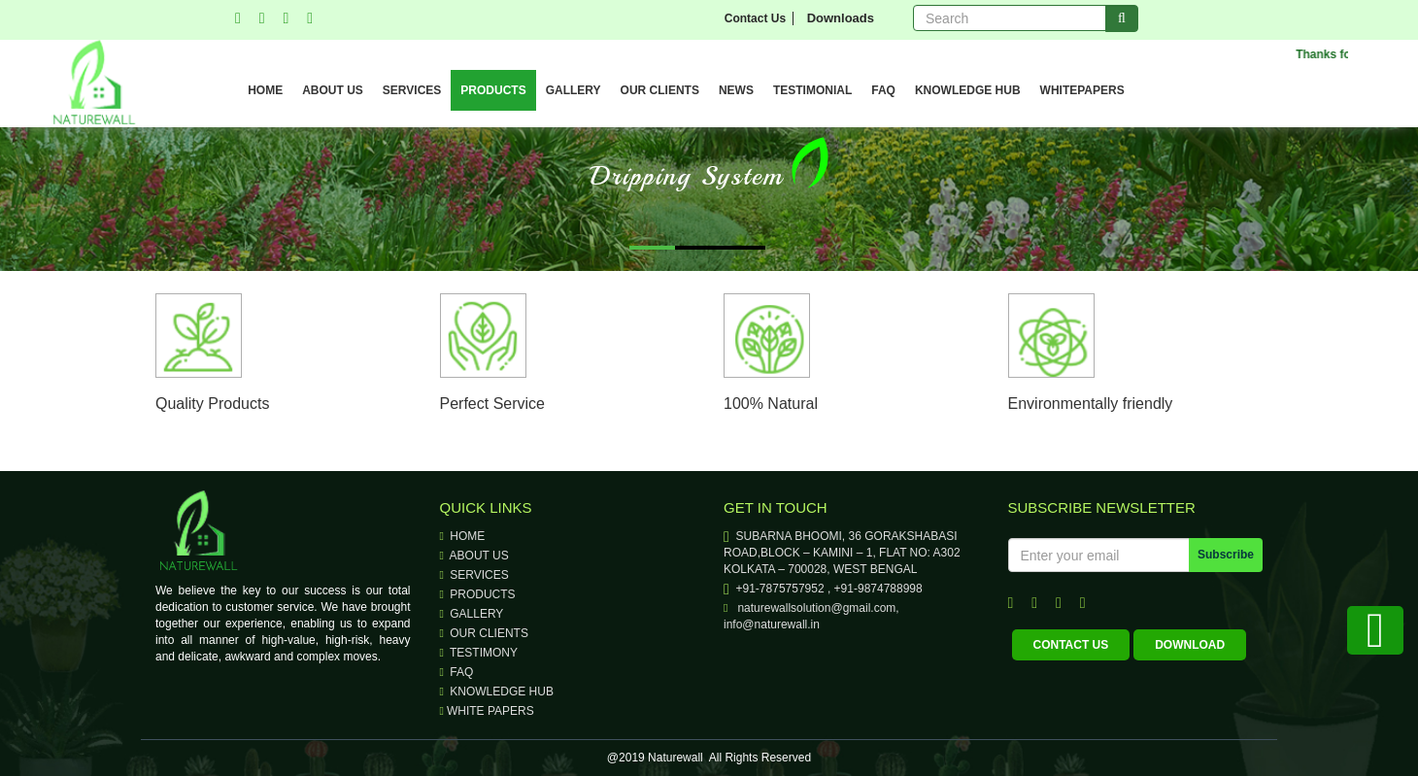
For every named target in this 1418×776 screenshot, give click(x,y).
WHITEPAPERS (1082, 90)
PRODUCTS (492, 90)
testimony (479, 652)
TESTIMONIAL (812, 90)
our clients (484, 633)
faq (457, 672)
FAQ (883, 90)
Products (478, 594)
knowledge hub (497, 691)
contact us (1071, 645)
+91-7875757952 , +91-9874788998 (823, 588)
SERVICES (412, 90)
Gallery (472, 614)
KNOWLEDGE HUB (968, 90)
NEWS (736, 90)
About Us (474, 555)
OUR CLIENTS (660, 90)
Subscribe (1226, 554)
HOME (265, 90)
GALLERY (573, 90)
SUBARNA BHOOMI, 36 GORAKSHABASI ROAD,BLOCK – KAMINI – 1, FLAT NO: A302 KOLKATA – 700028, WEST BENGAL (842, 552)
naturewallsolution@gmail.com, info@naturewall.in (811, 616)
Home (463, 536)
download (1190, 645)
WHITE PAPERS (487, 711)
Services (474, 575)
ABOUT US (332, 90)
